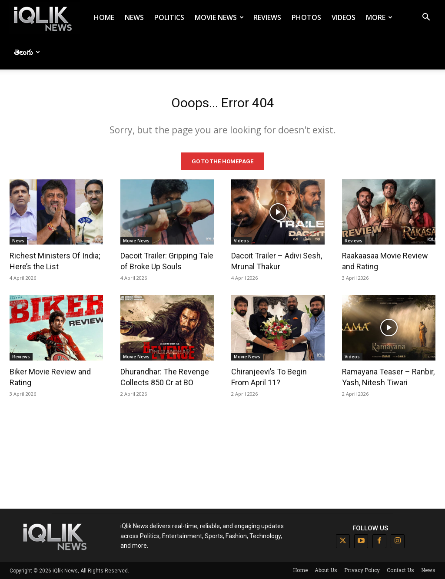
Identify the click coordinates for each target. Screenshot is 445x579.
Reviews (267, 17)
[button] (425, 18)
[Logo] (44, 17)
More (379, 17)
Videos (343, 17)
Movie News (219, 17)
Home (104, 17)
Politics (169, 17)
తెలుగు (27, 52)
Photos (306, 17)
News (134, 17)
